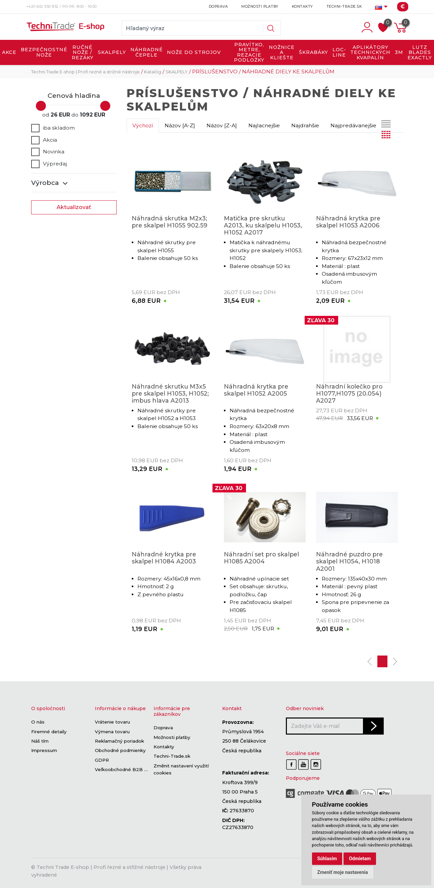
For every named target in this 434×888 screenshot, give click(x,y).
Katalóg (152, 71)
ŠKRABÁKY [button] (313, 52)
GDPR (102, 760)
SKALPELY (177, 71)
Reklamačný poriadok (119, 741)
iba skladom (53, 128)
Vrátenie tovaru (112, 722)
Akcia (44, 140)
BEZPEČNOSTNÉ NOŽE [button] (44, 52)
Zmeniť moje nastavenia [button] (342, 872)
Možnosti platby (259, 6)
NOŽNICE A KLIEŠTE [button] (282, 52)
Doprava (218, 6)
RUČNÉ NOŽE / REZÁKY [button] (83, 52)
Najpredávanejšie (353, 125)
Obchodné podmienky (120, 750)
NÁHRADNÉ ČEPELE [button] (146, 52)
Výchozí (142, 125)
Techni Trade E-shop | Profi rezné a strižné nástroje (85, 71)
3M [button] (399, 52)
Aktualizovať (74, 207)
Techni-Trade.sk (344, 6)
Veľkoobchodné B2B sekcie (127, 769)
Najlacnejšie (264, 125)
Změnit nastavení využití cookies (181, 769)
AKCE (9, 52)
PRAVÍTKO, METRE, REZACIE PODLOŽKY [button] (249, 52)
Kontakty (302, 6)
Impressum (44, 750)
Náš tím (40, 741)
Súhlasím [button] (327, 858)
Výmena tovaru (112, 731)
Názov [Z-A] (221, 125)
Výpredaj (49, 164)
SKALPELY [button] (112, 52)
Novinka (47, 152)
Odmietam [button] (360, 858)
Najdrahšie (305, 125)
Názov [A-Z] (180, 125)
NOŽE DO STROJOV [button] (194, 52)
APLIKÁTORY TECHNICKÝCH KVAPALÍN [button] (370, 52)
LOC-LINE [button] (339, 52)
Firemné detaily (49, 731)
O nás (38, 722)
